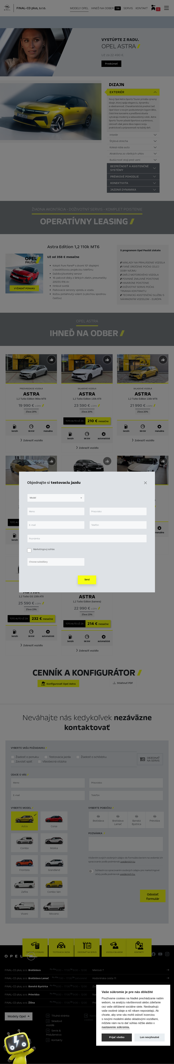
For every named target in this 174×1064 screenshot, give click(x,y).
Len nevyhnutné (149, 1037)
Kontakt (142, 8)
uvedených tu (127, 861)
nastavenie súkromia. (116, 1027)
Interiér (114, 135)
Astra (31, 394)
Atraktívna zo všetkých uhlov (127, 153)
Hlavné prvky (39, 21)
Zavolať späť (24, 762)
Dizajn (116, 85)
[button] (31, 440)
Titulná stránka (60, 1016)
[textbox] (48, 783)
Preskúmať (111, 63)
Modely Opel (79, 8)
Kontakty (56, 1040)
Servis (128, 8)
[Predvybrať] (51, 360)
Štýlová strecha (119, 141)
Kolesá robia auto (120, 147)
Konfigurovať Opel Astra (58, 683)
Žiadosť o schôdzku (94, 757)
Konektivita (119, 183)
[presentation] (114, 895)
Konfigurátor (90, 21)
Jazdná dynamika (123, 190)
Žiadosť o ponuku (27, 757)
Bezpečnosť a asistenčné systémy (129, 168)
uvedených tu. (127, 874)
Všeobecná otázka (54, 762)
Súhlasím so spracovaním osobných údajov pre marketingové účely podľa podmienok (127, 872)
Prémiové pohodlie (124, 177)
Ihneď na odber (106, 8)
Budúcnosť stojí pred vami (125, 160)
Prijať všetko (116, 1037)
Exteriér (117, 92)
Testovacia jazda (60, 757)
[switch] (91, 871)
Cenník (108, 21)
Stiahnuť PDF (123, 683)
